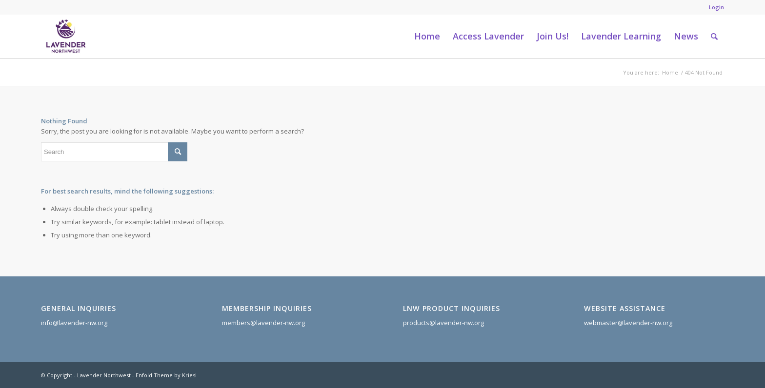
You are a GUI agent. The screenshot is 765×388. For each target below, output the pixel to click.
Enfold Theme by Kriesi (166, 375)
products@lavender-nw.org (443, 322)
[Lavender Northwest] (66, 36)
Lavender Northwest (104, 375)
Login (716, 7)
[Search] (714, 36)
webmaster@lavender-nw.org (628, 322)
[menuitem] (714, 7)
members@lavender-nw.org (263, 322)
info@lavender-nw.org (74, 322)
